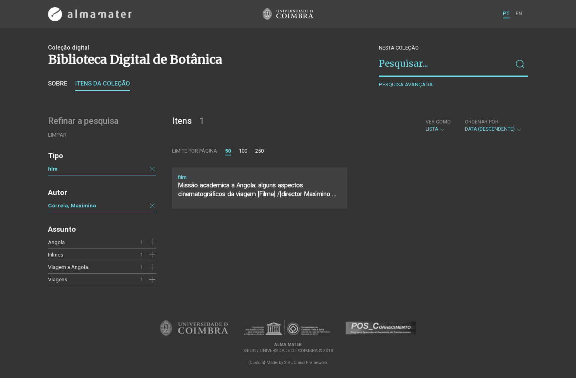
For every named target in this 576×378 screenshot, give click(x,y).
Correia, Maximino (72, 205)
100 (243, 151)
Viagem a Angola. (68, 267)
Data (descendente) (493, 125)
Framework (317, 362)
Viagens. (58, 279)
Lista (438, 125)
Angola (56, 242)
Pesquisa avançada (406, 85)
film (53, 168)
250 (259, 151)
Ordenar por (481, 122)
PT (506, 13)
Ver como (438, 122)
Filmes (55, 254)
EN (519, 13)
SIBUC (290, 362)
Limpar (57, 135)
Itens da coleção (102, 83)
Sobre (57, 83)
